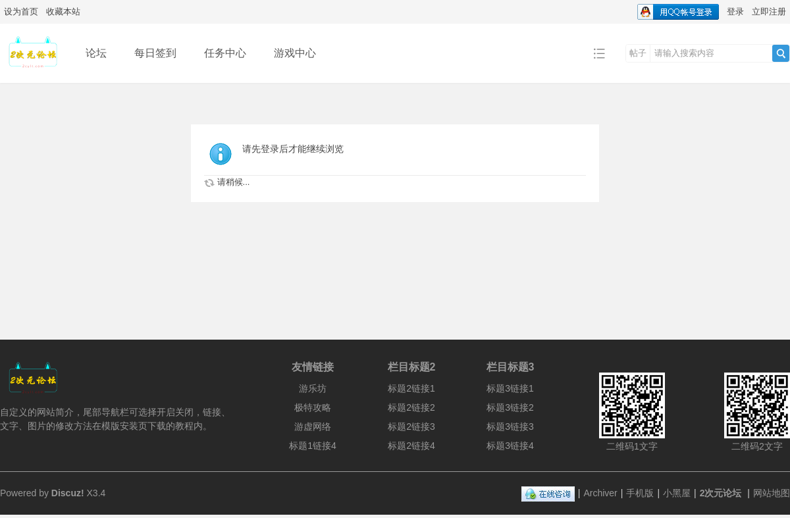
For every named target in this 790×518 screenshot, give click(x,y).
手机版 (640, 493)
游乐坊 (313, 388)
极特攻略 (312, 407)
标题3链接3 (510, 426)
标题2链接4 (411, 445)
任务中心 (225, 53)
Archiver (600, 493)
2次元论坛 (721, 493)
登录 (735, 11)
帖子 (637, 53)
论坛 (96, 53)
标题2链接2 (411, 407)
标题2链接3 (411, 426)
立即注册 (769, 11)
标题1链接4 (312, 445)
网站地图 (771, 493)
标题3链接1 (510, 388)
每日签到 (155, 53)
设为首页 (21, 11)
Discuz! (67, 493)
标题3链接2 (510, 407)
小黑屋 (677, 493)
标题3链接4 (510, 445)
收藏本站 (63, 11)
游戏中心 (295, 53)
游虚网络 (312, 426)
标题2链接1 (411, 388)
